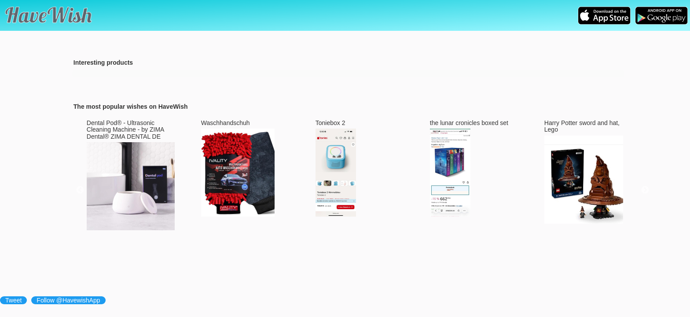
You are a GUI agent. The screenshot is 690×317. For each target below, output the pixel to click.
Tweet (13, 300)
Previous (80, 190)
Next (645, 190)
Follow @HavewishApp (68, 300)
